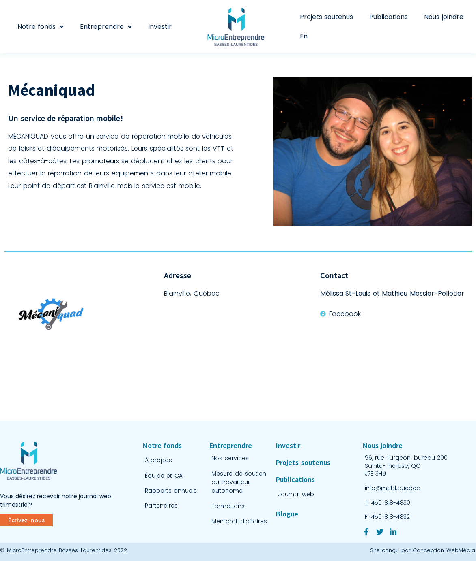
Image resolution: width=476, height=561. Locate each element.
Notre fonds (40, 26)
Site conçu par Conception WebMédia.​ (423, 550)
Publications (388, 16)
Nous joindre (443, 16)
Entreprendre (106, 26)
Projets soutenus (326, 16)
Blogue (287, 513)
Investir (160, 26)
